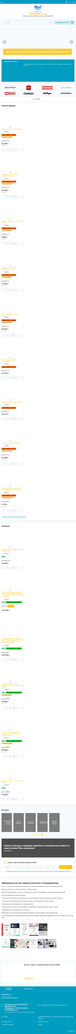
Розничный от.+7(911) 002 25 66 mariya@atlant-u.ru (16, 1009)
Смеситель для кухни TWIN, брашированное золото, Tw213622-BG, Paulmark (13, 685)
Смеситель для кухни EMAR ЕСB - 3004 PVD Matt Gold (13, 550)
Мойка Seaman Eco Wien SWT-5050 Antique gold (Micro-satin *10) (12, 489)
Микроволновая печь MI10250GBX (12, 129)
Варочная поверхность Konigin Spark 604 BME (12, 221)
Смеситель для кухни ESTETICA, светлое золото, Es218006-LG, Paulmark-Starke (11, 734)
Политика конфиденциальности (10, 997)
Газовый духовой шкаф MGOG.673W (12, 402)
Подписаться (65, 867)
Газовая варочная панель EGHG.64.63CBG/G (9, 360)
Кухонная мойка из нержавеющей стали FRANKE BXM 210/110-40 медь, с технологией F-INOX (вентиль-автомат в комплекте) (13, 594)
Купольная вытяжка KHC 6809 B (11, 443)
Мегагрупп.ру (71, 1031)
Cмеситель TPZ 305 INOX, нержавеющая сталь (9, 268)
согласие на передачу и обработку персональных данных (28, 871)
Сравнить (6, 132)
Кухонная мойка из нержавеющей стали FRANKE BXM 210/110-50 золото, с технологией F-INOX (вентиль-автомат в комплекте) (13, 640)
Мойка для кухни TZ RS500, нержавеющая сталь (10, 175)
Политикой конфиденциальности (62, 871)
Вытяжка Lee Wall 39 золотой (10, 314)
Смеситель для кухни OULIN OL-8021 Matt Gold (12, 781)
